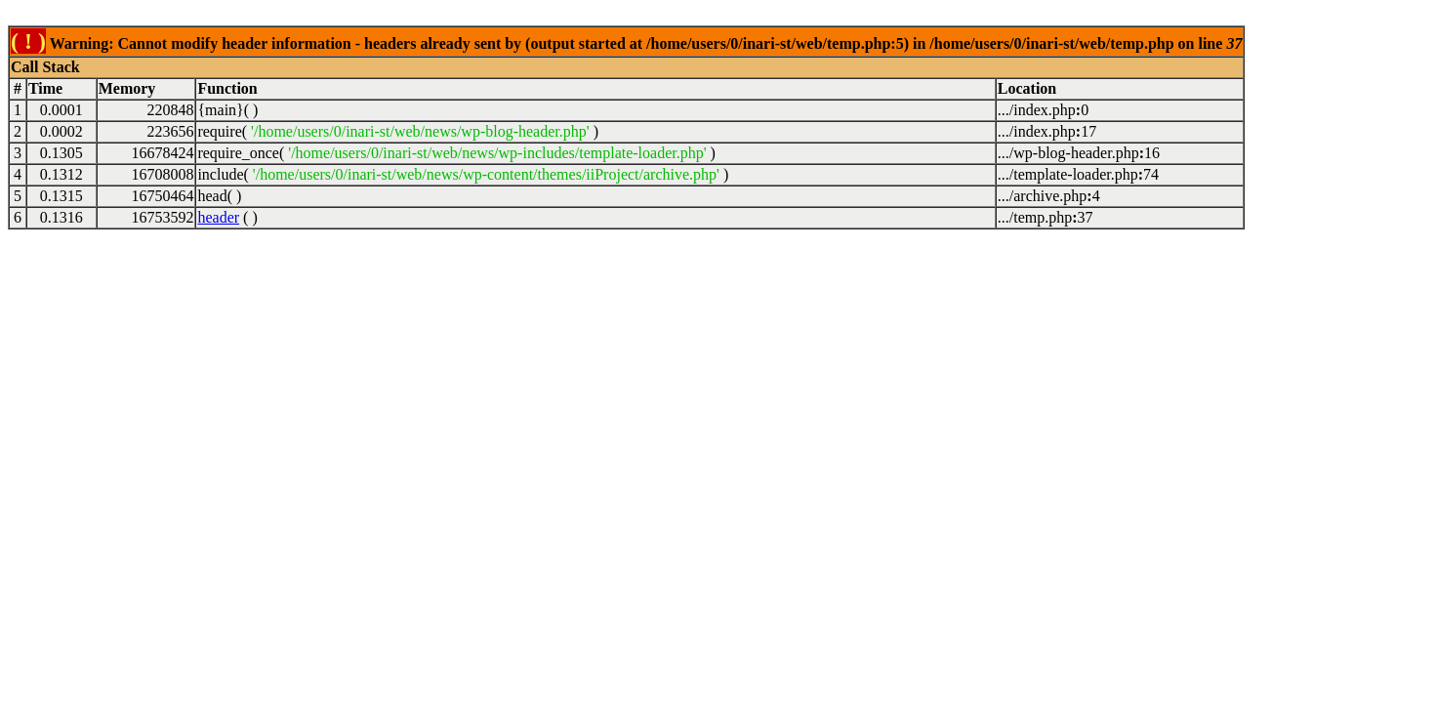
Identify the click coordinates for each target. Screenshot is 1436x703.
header (218, 217)
